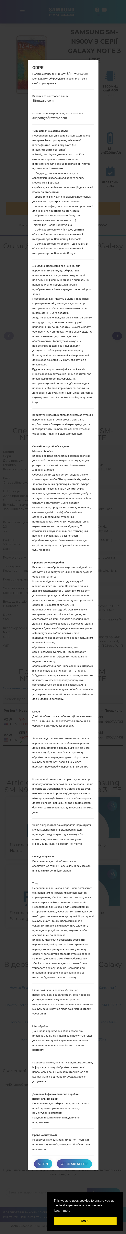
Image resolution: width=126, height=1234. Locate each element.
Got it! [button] (85, 1220)
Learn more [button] (62, 1210)
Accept (43, 1163)
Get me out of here (74, 1163)
